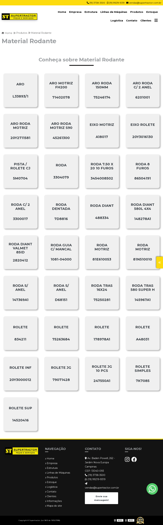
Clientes (145, 20)
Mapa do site (53, 505)
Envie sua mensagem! (101, 498)
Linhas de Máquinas (113, 11)
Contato (131, 20)
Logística (117, 20)
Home (62, 11)
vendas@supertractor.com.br (143, 2)
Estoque (152, 11)
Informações (53, 501)
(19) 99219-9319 (116, 2)
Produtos (136, 11)
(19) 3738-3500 (96, 2)
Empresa (75, 11)
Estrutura (91, 11)
